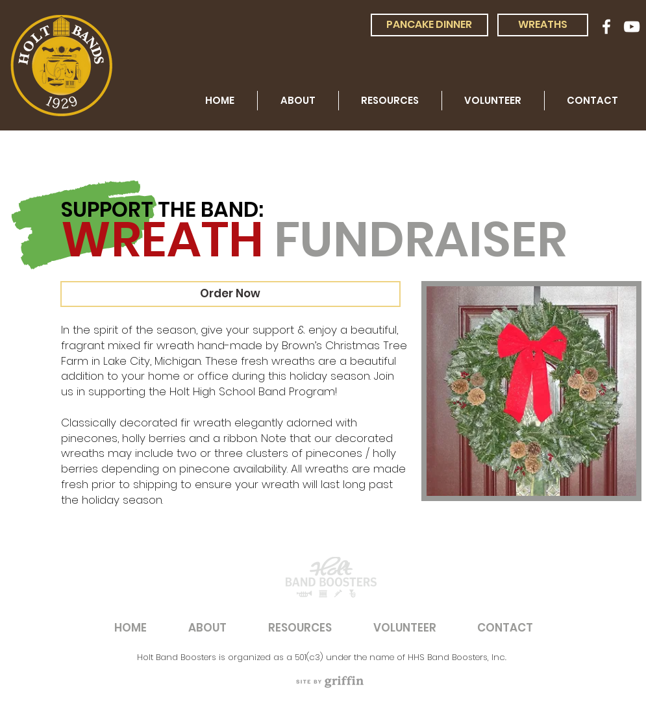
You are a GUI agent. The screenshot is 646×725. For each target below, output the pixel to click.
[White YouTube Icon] (631, 26)
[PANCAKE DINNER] (429, 25)
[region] (330, 682)
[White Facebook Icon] (606, 26)
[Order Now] (230, 294)
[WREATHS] (542, 25)
